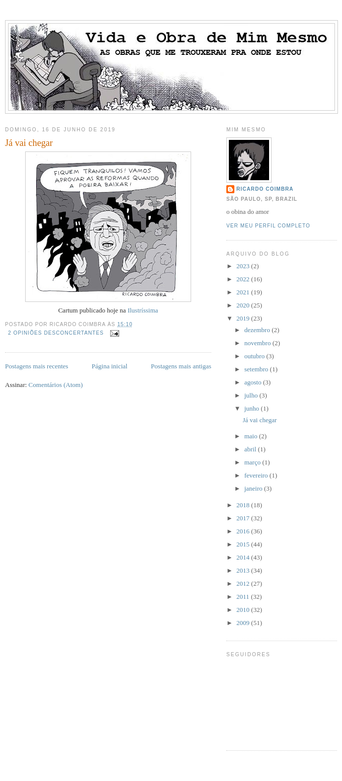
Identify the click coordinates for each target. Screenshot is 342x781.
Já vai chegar (29, 143)
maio (251, 436)
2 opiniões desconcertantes (56, 333)
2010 (243, 609)
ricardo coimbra (265, 189)
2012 (243, 583)
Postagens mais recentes (36, 366)
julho (252, 395)
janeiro (254, 488)
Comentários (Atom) (56, 384)
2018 (243, 505)
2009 (243, 623)
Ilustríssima (143, 310)
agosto (253, 382)
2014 (243, 557)
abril (251, 449)
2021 (243, 292)
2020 (243, 305)
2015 (243, 544)
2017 (243, 518)
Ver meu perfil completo (268, 225)
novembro (258, 343)
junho (252, 408)
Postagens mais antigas (181, 366)
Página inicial (109, 366)
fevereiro (257, 475)
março (253, 462)
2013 (243, 570)
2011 (243, 596)
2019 (243, 318)
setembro (257, 369)
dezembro (258, 330)
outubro (255, 356)
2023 (243, 266)
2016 (243, 531)
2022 (243, 279)
